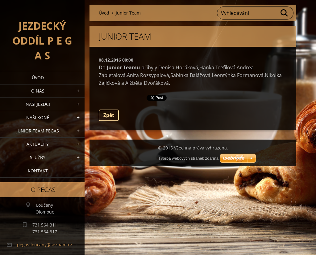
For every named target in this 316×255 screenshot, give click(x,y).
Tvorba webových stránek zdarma (188, 158)
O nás (37, 91)
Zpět (108, 115)
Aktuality (38, 144)
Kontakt (38, 171)
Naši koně (37, 117)
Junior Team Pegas (37, 131)
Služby (37, 157)
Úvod (38, 77)
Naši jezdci (38, 104)
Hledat (285, 13)
